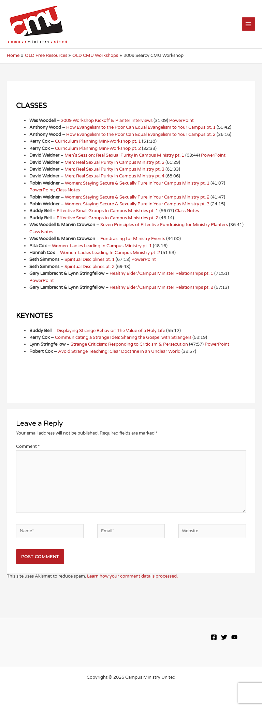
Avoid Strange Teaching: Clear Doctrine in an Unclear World (119, 351)
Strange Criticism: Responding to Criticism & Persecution (129, 344)
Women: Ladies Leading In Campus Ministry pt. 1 (102, 246)
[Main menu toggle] (248, 24)
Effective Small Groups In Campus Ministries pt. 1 (107, 211)
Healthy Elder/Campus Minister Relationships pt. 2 (161, 287)
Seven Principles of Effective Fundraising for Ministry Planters (164, 224)
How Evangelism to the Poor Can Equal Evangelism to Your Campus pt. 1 (141, 127)
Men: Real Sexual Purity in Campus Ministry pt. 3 (114, 169)
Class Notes (68, 190)
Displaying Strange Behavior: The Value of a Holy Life (111, 330)
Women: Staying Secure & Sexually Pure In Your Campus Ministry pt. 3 (137, 204)
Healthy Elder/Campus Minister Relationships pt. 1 (161, 273)
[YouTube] (234, 637)
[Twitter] (224, 637)
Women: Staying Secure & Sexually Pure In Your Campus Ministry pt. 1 (137, 183)
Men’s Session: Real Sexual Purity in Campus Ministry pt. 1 (124, 155)
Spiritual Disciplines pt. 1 (89, 259)
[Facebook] (214, 637)
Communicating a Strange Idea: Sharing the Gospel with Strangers (123, 337)
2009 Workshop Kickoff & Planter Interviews (106, 120)
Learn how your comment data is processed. (132, 576)
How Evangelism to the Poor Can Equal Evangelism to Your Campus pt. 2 (141, 134)
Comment (28, 446)
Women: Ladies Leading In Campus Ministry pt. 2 (110, 252)
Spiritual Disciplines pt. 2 (89, 266)
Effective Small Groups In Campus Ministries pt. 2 (107, 218)
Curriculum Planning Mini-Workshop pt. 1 (98, 141)
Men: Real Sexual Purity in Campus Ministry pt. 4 (114, 176)
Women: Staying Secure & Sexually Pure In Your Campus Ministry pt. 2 (137, 197)
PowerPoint (181, 120)
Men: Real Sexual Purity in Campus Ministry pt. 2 (114, 162)
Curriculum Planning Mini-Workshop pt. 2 (98, 148)
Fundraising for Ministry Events (132, 238)
